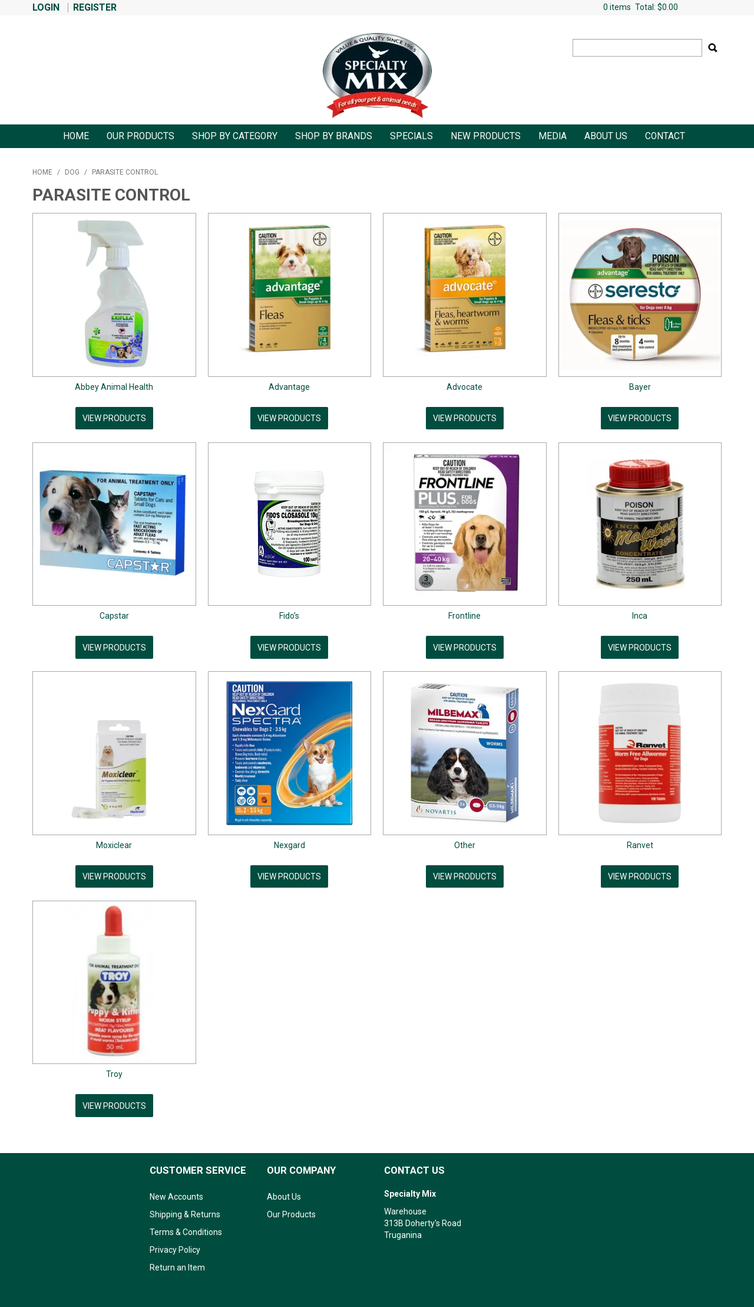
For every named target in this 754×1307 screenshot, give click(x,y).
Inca (639, 614)
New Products (486, 136)
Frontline (464, 614)
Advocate (464, 387)
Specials (411, 136)
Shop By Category (234, 136)
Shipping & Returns (185, 1209)
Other (464, 843)
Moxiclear (114, 843)
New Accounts (176, 1192)
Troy (114, 1070)
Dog (72, 172)
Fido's (289, 614)
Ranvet (640, 843)
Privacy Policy (175, 1245)
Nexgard (289, 843)
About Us (605, 136)
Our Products (140, 136)
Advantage (289, 387)
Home (76, 136)
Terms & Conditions (186, 1227)
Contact (665, 136)
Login (45, 7)
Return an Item (177, 1262)
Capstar (114, 614)
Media (552, 136)
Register (95, 7)
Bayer (640, 387)
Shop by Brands (333, 136)
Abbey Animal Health (114, 387)
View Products (114, 418)
